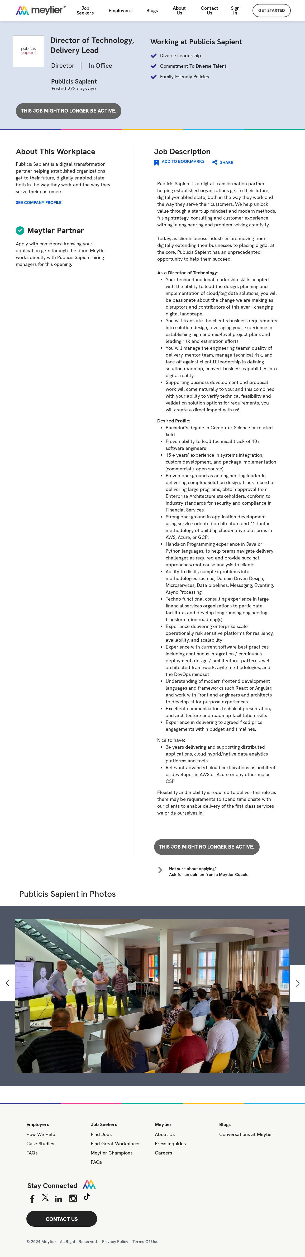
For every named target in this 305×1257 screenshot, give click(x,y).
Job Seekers (104, 1124)
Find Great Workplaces (115, 1144)
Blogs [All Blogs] (152, 10)
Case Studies (40, 1144)
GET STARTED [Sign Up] (271, 10)
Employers (120, 10)
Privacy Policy (115, 1241)
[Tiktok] (86, 1197)
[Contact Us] (209, 10)
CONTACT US (62, 1219)
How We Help (40, 1134)
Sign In (235, 10)
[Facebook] (32, 1199)
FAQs (31, 1153)
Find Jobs (101, 1134)
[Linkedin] (58, 1199)
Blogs (225, 1124)
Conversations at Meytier (246, 1134)
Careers (163, 1153)
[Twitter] (45, 1198)
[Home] (38, 10)
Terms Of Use (145, 1241)
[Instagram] (73, 1198)
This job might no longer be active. (68, 111)
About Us (179, 10)
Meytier (163, 1124)
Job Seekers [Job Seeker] (85, 10)
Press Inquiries (170, 1144)
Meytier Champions (111, 1153)
